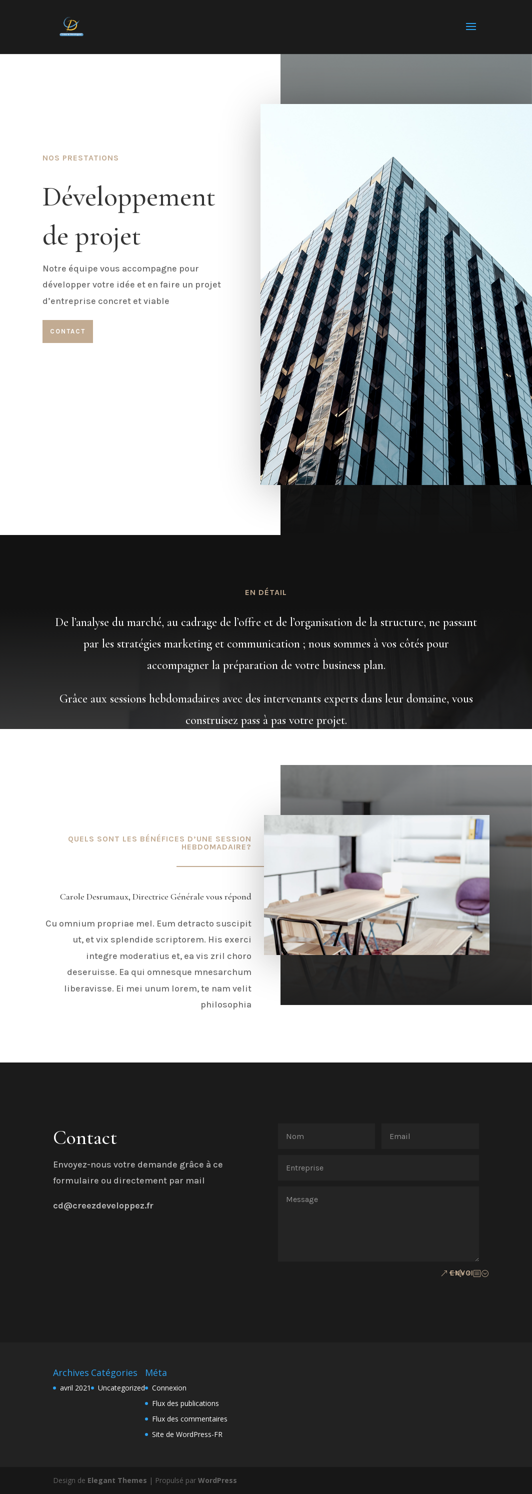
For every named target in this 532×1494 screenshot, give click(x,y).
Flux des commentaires (190, 1419)
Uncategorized (121, 1387)
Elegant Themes (117, 1480)
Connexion (169, 1387)
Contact (68, 331)
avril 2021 (75, 1387)
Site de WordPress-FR (187, 1434)
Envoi (462, 1273)
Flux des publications (185, 1403)
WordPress (217, 1480)
